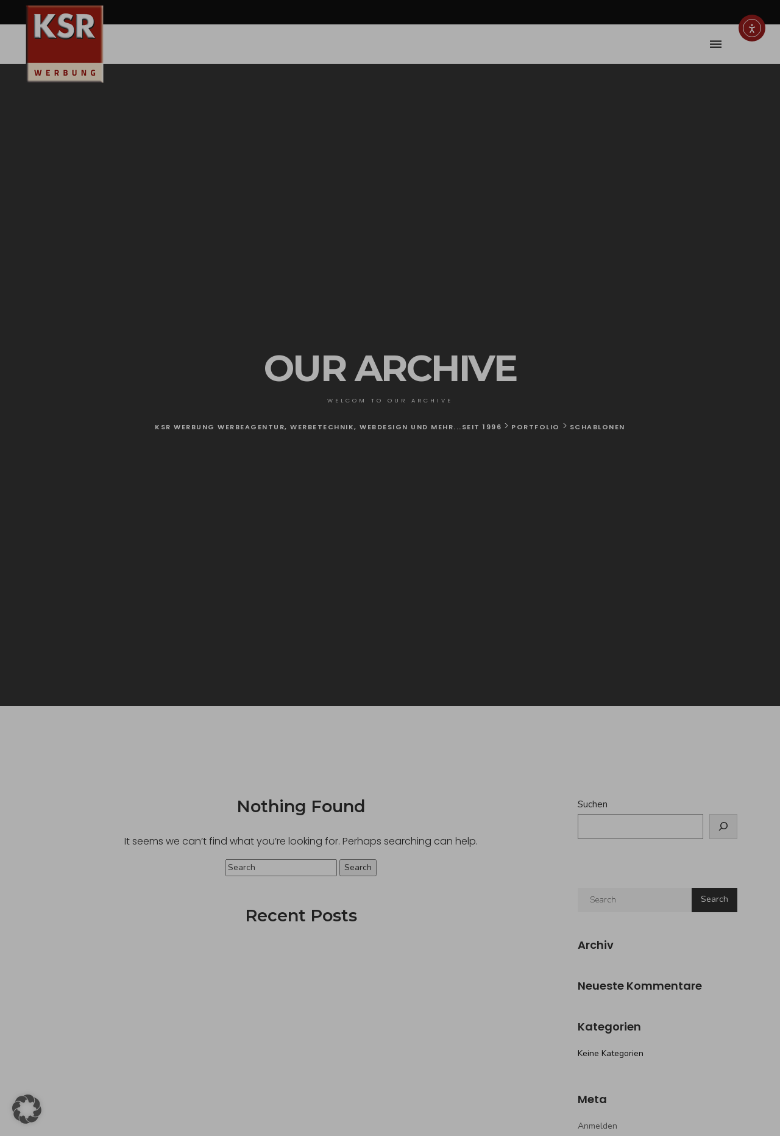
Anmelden (597, 1126)
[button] (27, 1109)
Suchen (593, 804)
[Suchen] (723, 826)
